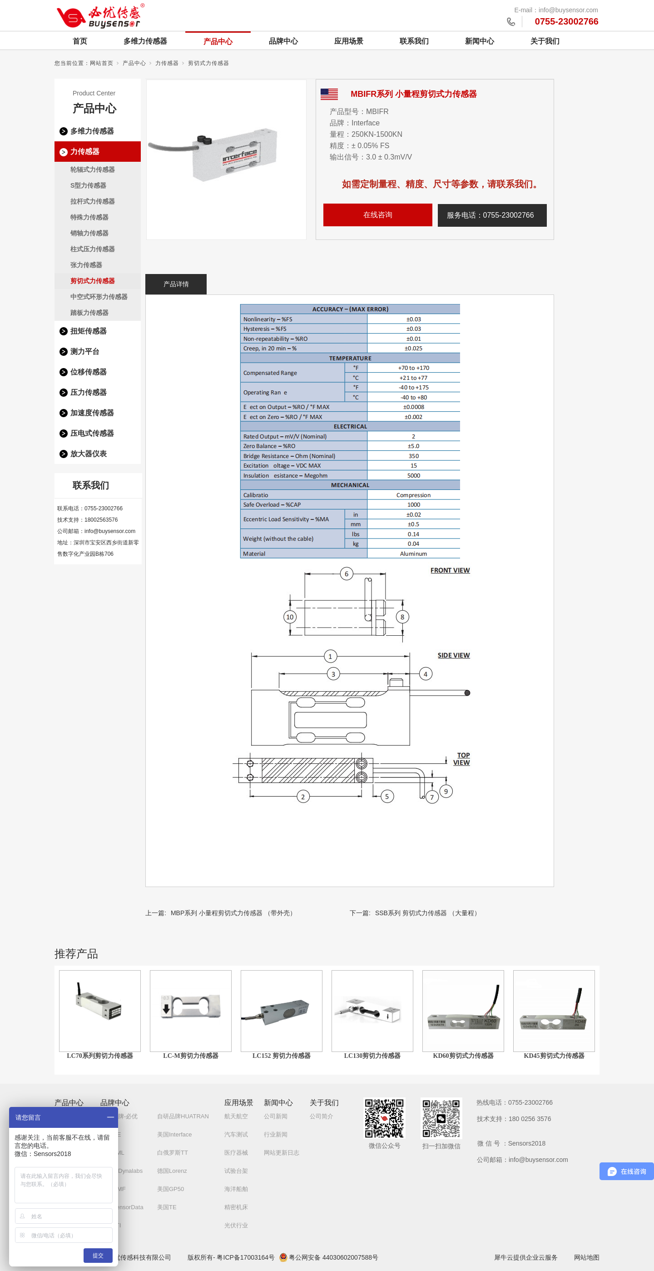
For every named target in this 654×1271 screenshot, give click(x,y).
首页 (80, 41)
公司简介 (321, 1116)
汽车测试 (236, 1134)
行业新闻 (275, 1134)
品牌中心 (283, 41)
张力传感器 (86, 265)
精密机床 (236, 1207)
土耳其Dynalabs (121, 1170)
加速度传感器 (92, 413)
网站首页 (102, 63)
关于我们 (545, 41)
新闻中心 (479, 41)
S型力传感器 (88, 185)
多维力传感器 (145, 41)
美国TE (167, 1207)
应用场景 (348, 41)
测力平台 (84, 351)
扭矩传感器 (88, 331)
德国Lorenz (172, 1170)
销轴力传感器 (89, 233)
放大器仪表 (88, 454)
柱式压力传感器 (92, 249)
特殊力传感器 (89, 217)
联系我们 (414, 41)
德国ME (110, 1134)
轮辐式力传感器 (92, 169)
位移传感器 (88, 372)
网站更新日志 (281, 1152)
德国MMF (113, 1189)
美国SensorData (122, 1207)
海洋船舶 (236, 1189)
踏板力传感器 (89, 312)
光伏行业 (236, 1225)
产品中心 (218, 41)
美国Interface (174, 1134)
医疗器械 (236, 1152)
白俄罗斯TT (172, 1152)
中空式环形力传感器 (99, 296)
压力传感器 (88, 392)
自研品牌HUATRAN (183, 1116)
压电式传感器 (92, 433)
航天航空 (236, 1116)
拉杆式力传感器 (92, 201)
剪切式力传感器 (208, 63)
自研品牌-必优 (119, 1116)
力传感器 (167, 63)
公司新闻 (275, 1116)
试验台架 (236, 1170)
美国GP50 (170, 1189)
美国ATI (110, 1225)
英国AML (112, 1152)
